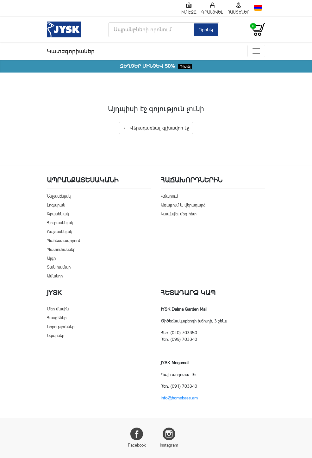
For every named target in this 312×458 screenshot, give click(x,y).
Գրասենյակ (58, 213)
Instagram (169, 438)
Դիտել (185, 66)
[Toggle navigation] (256, 51)
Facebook (137, 438)
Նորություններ (60, 326)
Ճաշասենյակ (59, 231)
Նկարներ (55, 335)
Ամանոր (55, 275)
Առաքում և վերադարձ (183, 204)
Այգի (51, 258)
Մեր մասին (58, 308)
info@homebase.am (179, 397)
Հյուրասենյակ (60, 222)
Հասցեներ (56, 317)
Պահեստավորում (63, 240)
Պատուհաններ (61, 249)
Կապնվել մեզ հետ (179, 213)
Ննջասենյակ (59, 196)
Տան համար (59, 267)
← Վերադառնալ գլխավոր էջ (156, 127)
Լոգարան (56, 204)
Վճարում (169, 196)
